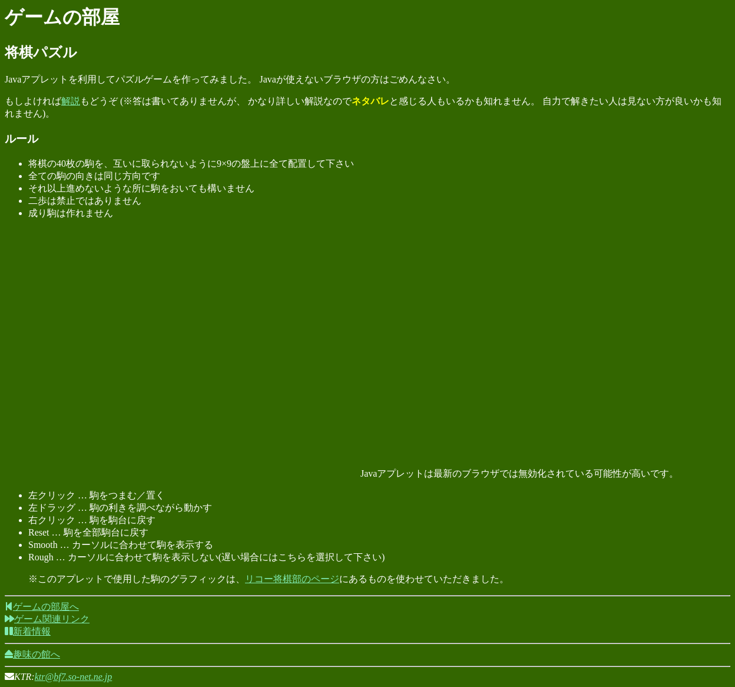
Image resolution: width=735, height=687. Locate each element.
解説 (70, 101)
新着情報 (28, 631)
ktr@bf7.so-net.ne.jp (73, 677)
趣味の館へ (32, 654)
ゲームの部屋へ (42, 607)
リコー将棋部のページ (292, 579)
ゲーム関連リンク (47, 619)
